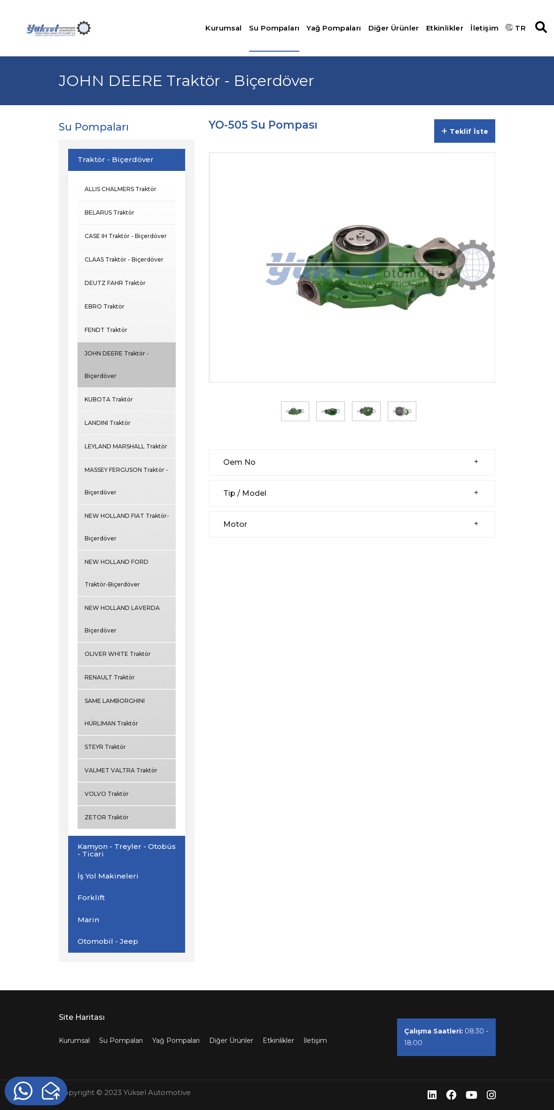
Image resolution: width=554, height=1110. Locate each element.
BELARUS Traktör (109, 212)
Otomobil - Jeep (108, 941)
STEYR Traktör (105, 746)
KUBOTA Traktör (109, 399)
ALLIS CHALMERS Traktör (120, 189)
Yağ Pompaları (333, 27)
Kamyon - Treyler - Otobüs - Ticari (127, 850)
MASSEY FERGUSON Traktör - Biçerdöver (126, 481)
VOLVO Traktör (107, 793)
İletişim (484, 27)
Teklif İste (464, 131)
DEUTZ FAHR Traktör (115, 282)
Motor (235, 524)
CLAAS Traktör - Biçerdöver (124, 259)
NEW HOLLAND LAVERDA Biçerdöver (122, 619)
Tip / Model (244, 493)
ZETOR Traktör (107, 817)
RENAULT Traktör (110, 677)
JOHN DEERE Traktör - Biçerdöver (117, 364)
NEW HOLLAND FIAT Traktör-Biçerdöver (127, 527)
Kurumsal (223, 27)
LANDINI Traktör (108, 422)
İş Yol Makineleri (108, 875)
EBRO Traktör (105, 306)
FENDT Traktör (106, 329)
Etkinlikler (444, 27)
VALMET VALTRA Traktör (121, 770)
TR (516, 27)
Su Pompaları (274, 27)
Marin (88, 919)
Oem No (239, 462)
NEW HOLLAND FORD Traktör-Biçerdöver (116, 573)
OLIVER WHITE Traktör (118, 653)
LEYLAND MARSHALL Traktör (126, 446)
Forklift (91, 897)
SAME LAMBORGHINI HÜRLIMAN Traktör (115, 712)
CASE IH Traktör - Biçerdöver (126, 235)
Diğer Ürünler (393, 27)
